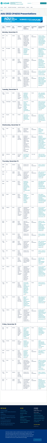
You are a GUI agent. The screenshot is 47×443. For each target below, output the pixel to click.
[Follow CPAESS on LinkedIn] (36, 426)
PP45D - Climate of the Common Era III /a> (41, 252)
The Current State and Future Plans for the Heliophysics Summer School (26, 117)
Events (27, 7)
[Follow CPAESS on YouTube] (38, 426)
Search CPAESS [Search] (43, 3)
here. (26, 437)
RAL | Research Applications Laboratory (7, 424)
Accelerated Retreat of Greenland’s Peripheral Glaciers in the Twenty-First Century (26, 354)
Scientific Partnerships (12, 7)
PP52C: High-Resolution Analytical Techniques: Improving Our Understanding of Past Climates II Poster (42, 331)
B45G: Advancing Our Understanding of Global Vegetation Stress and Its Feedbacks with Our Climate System (42, 299)
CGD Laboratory (3, 414)
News (31, 7)
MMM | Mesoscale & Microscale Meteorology (8, 423)
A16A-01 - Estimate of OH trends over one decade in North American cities (42, 72)
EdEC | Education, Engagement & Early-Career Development (8, 418)
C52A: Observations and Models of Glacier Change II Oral (41, 352)
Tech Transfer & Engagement (25, 420)
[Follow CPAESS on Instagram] (37, 426)
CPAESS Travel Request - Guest (39, 420)
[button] (16, 7)
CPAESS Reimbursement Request (39, 418)
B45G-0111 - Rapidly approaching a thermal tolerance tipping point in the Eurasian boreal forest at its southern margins (26, 302)
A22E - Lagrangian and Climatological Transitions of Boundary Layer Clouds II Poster (41, 95)
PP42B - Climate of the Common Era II (41, 235)
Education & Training (23, 413)
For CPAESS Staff (36, 421)
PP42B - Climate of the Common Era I (41, 166)
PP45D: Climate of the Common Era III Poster (41, 284)
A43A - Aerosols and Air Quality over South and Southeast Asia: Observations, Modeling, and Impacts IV (42, 244)
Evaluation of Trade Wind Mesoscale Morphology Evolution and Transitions (26, 95)
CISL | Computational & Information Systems (8, 415)
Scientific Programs (21, 7)
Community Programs (23, 411)
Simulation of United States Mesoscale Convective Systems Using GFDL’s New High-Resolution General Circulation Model (26, 186)
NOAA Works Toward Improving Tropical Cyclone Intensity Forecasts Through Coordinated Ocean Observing (26, 106)
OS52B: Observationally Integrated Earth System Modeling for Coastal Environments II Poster (42, 344)
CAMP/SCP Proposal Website (38, 415)
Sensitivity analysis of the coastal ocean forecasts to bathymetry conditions (26, 343)
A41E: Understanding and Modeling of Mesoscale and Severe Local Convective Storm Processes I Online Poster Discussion (42, 185)
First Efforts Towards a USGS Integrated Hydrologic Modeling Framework (26, 51)
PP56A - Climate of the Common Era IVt (42, 373)
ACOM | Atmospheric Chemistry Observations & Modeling (8, 412)
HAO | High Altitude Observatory (6, 421)
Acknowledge (37, 439)
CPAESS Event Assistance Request (39, 416)
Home (2, 7)
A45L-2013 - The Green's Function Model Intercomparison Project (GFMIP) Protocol (41, 260)
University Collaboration (24, 422)
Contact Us (29, 3)
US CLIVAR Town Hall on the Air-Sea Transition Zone (26, 156)
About (5, 7)
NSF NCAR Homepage (4, 410)
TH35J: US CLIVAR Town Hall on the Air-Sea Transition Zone (42, 156)
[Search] (36, 3)
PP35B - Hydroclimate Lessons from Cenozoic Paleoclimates (41, 131)
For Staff (21, 415)
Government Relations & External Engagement (25, 417)
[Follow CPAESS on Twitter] (35, 426)
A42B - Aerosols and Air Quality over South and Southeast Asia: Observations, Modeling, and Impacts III (42, 174)
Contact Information (37, 413)
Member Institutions (23, 419)
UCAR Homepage (23, 410)
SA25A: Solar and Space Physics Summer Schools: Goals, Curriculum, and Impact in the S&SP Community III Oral (41, 118)
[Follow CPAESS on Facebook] (34, 426)
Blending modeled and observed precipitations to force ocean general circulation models (26, 198)
